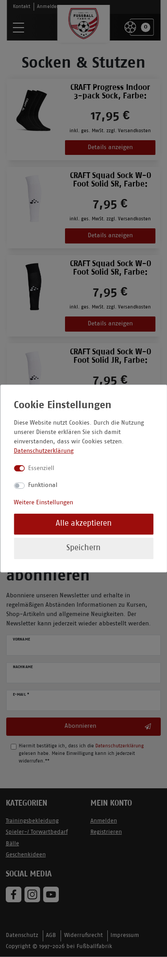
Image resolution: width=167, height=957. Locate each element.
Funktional (42, 485)
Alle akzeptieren (84, 523)
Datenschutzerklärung (43, 451)
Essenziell (41, 468)
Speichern (83, 548)
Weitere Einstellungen (43, 503)
